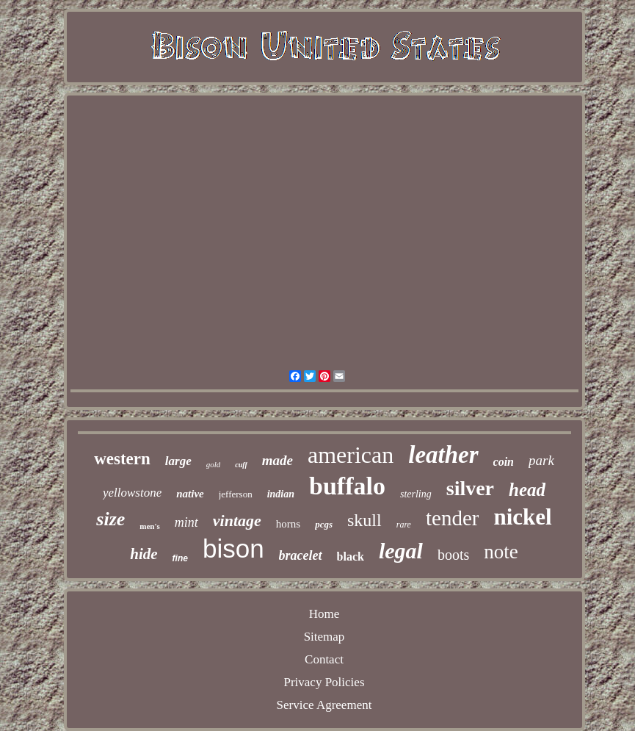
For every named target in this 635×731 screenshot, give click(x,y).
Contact (324, 659)
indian (280, 494)
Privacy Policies (323, 682)
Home (324, 614)
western (122, 459)
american (350, 455)
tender (452, 518)
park (541, 460)
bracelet (300, 555)
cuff (241, 465)
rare (403, 524)
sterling (416, 494)
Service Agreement (324, 705)
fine (180, 558)
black (350, 556)
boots (453, 555)
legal (401, 551)
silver (470, 488)
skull (364, 520)
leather (443, 455)
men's (149, 526)
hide (143, 554)
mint (186, 522)
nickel (522, 517)
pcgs (324, 524)
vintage (237, 520)
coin (503, 461)
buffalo (347, 486)
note (501, 552)
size (110, 519)
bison (233, 548)
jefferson (236, 494)
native (190, 494)
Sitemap (324, 637)
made (277, 460)
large (178, 461)
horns (288, 524)
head (527, 490)
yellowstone (132, 493)
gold (213, 464)
